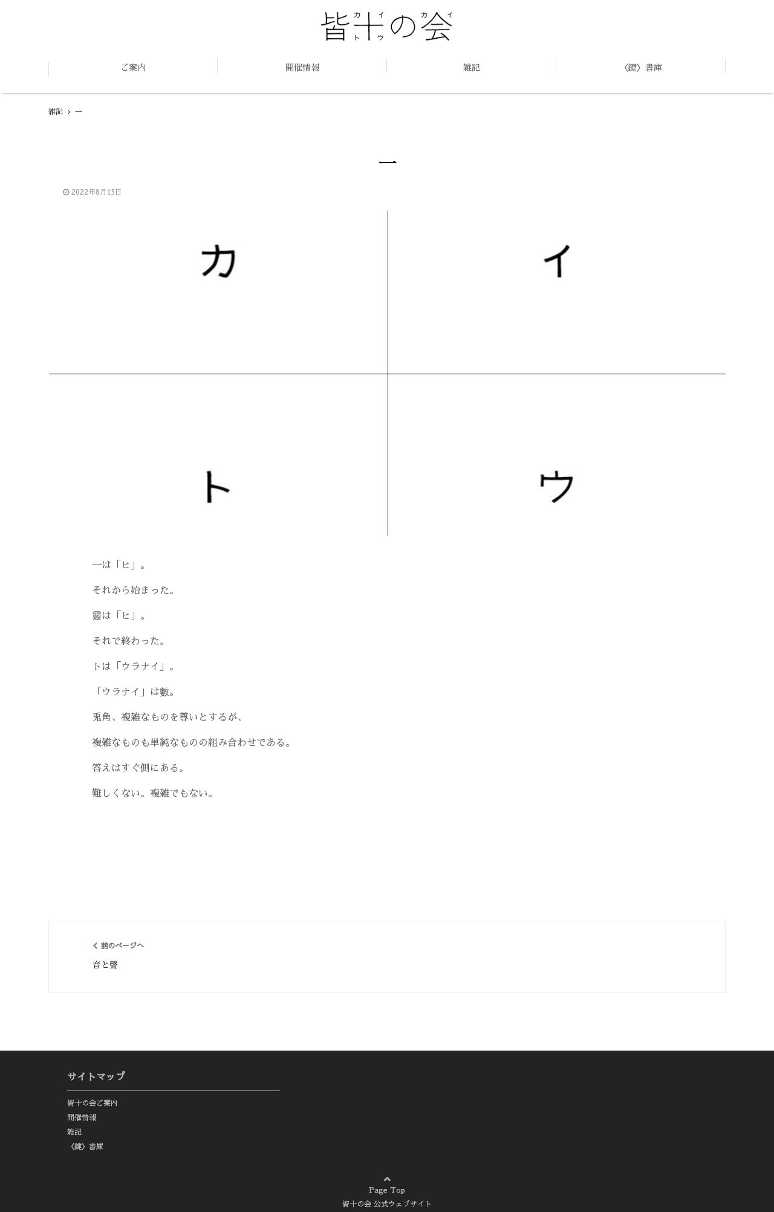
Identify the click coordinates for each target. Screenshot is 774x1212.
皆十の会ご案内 (92, 1103)
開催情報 (302, 67)
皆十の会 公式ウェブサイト (387, 1204)
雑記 (471, 67)
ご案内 (133, 67)
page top (731, 1176)
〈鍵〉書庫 (641, 67)
